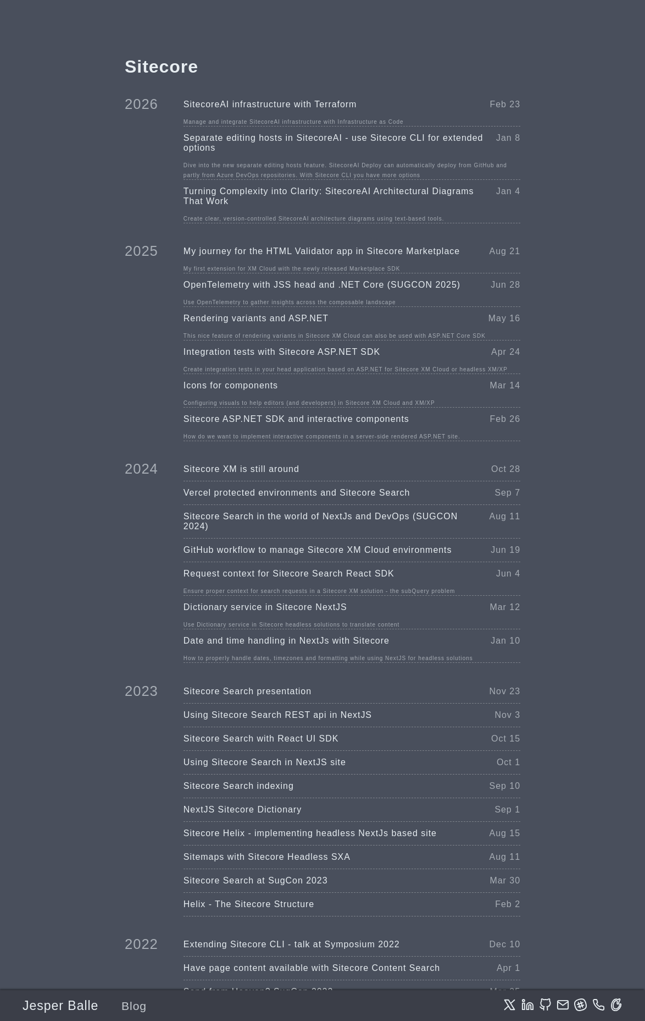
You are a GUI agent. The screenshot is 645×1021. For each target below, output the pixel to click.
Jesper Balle (60, 1005)
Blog (134, 1006)
